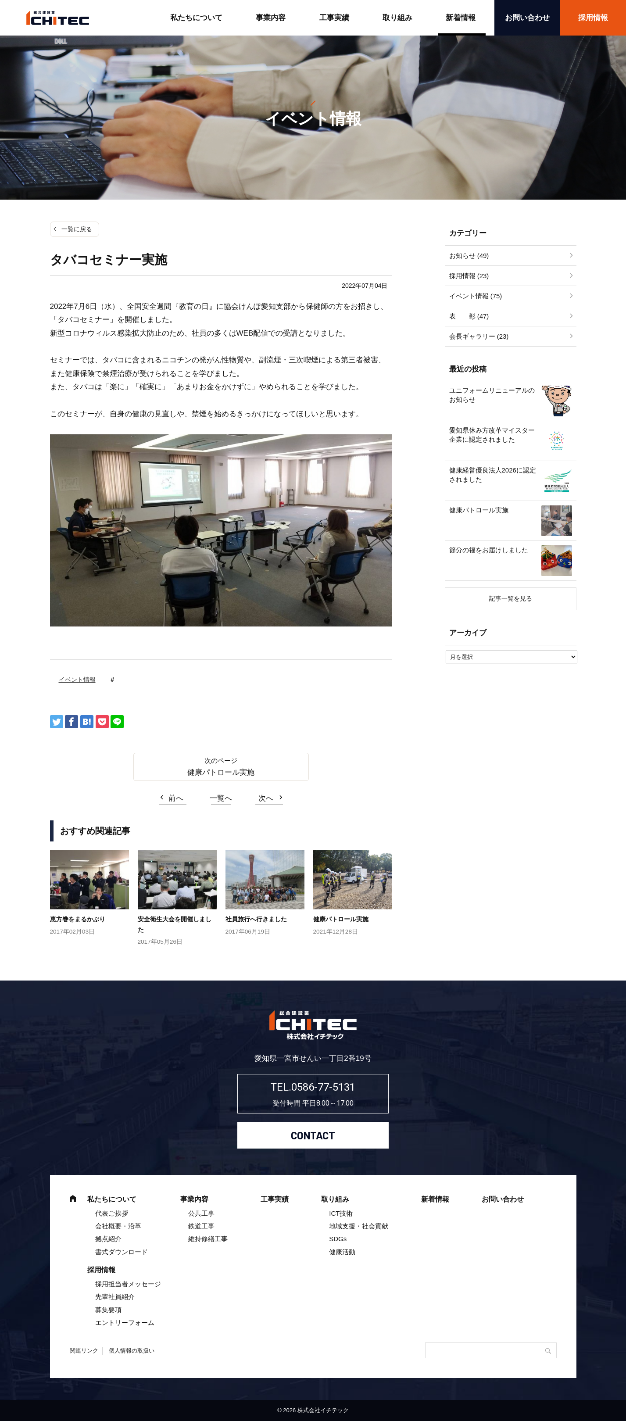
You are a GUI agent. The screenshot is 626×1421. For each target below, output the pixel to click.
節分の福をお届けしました (488, 550)
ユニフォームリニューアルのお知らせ (492, 395)
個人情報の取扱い (131, 1350)
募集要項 (108, 1310)
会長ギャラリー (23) (479, 336)
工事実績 (334, 18)
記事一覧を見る (510, 598)
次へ (265, 798)
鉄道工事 (201, 1226)
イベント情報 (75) (475, 296)
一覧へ (221, 798)
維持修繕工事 (208, 1238)
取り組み (397, 18)
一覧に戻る (76, 229)
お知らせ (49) (469, 255)
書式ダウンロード (121, 1252)
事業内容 (271, 18)
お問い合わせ (527, 18)
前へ (175, 798)
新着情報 (461, 18)
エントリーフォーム (124, 1322)
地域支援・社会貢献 (358, 1226)
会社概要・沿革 (118, 1226)
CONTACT (313, 1135)
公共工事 (201, 1213)
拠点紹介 (108, 1238)
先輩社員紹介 (115, 1296)
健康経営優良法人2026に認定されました (492, 474)
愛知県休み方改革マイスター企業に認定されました (492, 434)
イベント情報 (77, 679)
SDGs (338, 1238)
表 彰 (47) (469, 316)
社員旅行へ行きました (256, 919)
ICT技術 (341, 1213)
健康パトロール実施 (220, 772)
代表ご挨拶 (111, 1213)
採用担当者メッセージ (128, 1284)
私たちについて (196, 18)
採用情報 (101, 1270)
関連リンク (84, 1350)
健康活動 (342, 1252)
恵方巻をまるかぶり (77, 919)
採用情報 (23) (469, 275)
